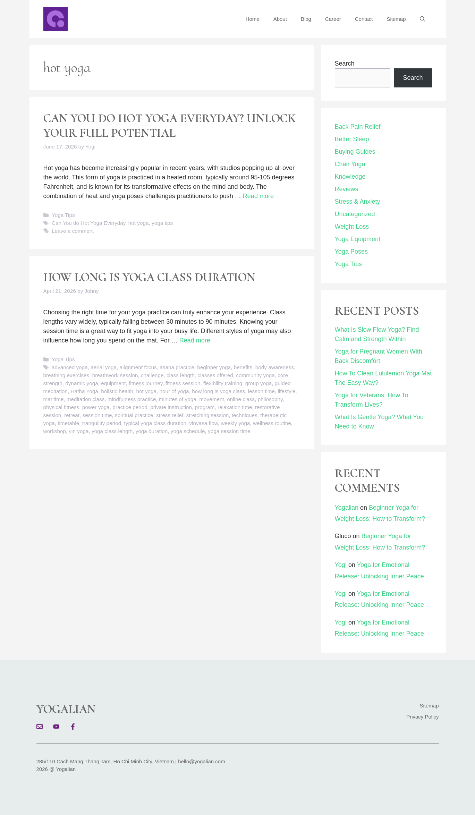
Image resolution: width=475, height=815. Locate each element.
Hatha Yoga (84, 391)
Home (253, 19)
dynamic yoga (81, 383)
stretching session (207, 415)
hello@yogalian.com (201, 761)
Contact (364, 19)
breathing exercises (66, 375)
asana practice (177, 367)
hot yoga (138, 223)
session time (97, 415)
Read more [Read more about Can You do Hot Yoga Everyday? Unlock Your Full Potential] (258, 196)
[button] (422, 19)
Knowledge (350, 176)
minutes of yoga (177, 399)
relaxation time (235, 407)
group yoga (258, 383)
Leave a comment (73, 231)
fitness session (183, 383)
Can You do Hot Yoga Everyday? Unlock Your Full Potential (169, 125)
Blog (306, 19)
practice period (129, 407)
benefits (243, 367)
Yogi (341, 564)
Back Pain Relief (358, 126)
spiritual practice (134, 415)
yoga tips (162, 223)
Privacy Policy (422, 717)
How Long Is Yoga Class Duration (149, 277)
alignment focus (138, 367)
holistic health (117, 391)
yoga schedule (188, 431)
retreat (71, 415)
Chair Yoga (350, 164)
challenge (152, 375)
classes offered (215, 375)
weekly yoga (235, 423)
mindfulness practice (132, 399)
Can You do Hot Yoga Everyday (88, 223)
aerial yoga (104, 367)
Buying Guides (355, 151)
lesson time (261, 391)
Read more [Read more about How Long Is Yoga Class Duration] (194, 340)
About (280, 19)
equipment (113, 383)
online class (241, 399)
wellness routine (272, 423)
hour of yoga (174, 391)
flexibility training (222, 383)
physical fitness (61, 407)
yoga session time (229, 431)
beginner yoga (214, 367)
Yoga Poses (351, 251)
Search (345, 63)
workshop (54, 431)
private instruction (171, 407)
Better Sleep (352, 139)
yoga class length (112, 431)
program (205, 407)
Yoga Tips (63, 215)
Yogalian (346, 507)
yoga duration (152, 431)
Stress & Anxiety (357, 201)
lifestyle (287, 391)
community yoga (255, 375)
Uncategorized (355, 214)
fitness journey (146, 383)
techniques (244, 415)
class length (181, 375)
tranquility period (101, 423)
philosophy (270, 399)
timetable (68, 423)
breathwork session (115, 375)
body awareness (274, 367)
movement (211, 399)
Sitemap (396, 19)
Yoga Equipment (357, 239)
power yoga (96, 407)
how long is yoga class (218, 391)
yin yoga (78, 431)
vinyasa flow (203, 423)
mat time (53, 399)
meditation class (86, 399)
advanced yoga (70, 367)
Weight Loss (352, 226)
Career (333, 19)
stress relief (169, 415)
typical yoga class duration (155, 423)
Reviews (346, 189)
